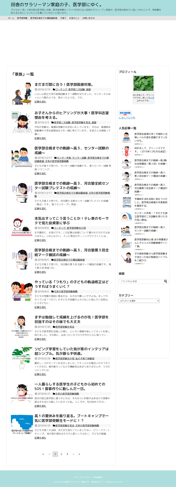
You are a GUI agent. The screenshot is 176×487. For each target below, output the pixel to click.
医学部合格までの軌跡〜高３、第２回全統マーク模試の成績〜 (150, 174)
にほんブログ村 (127, 117)
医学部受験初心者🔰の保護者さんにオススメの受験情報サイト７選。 (151, 243)
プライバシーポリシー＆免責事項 (88, 477)
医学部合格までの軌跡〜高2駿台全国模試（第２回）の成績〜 (150, 162)
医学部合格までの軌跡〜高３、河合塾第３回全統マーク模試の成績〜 (150, 188)
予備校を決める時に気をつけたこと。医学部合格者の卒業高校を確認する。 (150, 202)
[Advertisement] (88, 43)
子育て (63, 18)
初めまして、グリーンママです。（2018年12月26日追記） (150, 149)
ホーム (11, 18)
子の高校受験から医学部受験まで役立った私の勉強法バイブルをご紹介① (150, 257)
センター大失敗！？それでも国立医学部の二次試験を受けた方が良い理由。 (150, 216)
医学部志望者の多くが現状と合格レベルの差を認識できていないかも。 (150, 137)
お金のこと (74, 18)
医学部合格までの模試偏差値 (43, 18)
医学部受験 (22, 18)
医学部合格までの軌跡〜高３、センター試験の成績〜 (150, 229)
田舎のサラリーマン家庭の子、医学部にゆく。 (57, 4)
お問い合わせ (88, 18)
